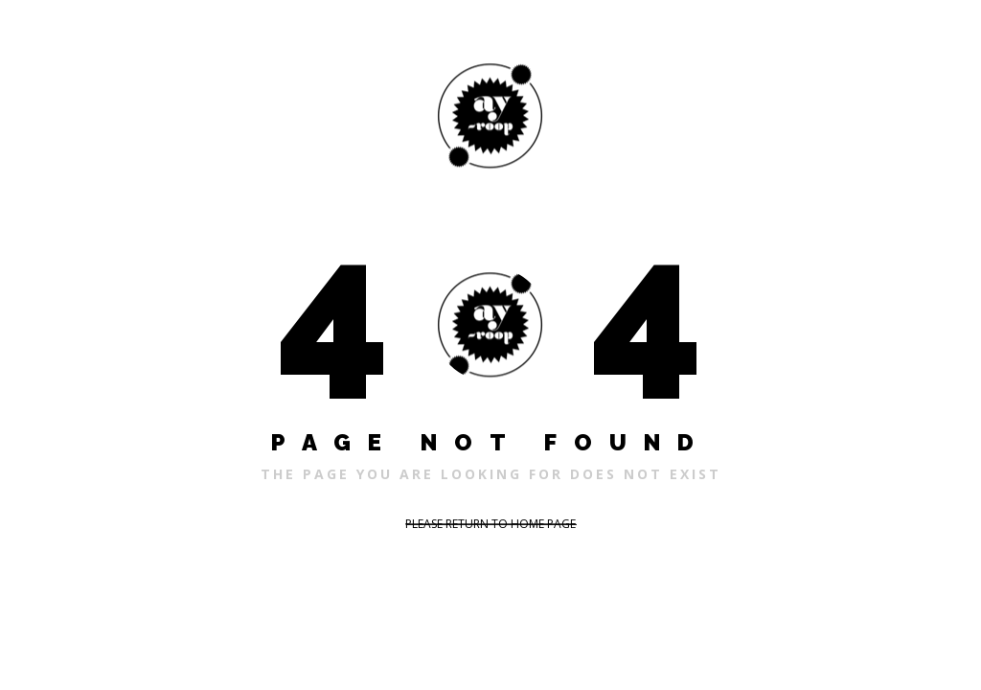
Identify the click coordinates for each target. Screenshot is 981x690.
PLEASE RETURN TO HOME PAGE (490, 524)
